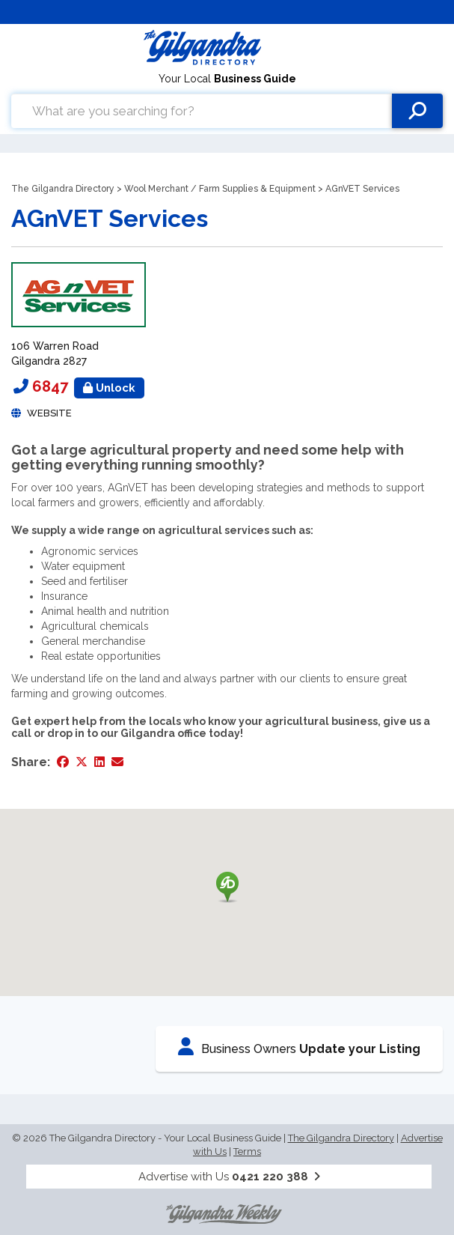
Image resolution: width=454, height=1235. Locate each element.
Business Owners (299, 1046)
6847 (88, 386)
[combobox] (201, 111)
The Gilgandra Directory (62, 188)
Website (49, 413)
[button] (227, 887)
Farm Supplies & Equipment (257, 188)
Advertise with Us (229, 1176)
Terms (247, 1151)
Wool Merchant (156, 188)
